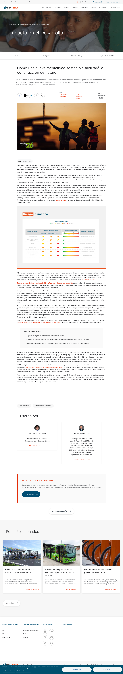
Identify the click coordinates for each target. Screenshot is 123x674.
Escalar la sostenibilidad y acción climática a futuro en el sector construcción (45, 283)
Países (66, 7)
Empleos (25, 637)
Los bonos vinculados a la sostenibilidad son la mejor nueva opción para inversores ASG (57, 339)
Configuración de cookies (24, 671)
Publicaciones (6, 637)
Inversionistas (115, 7)
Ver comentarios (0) (59, 511)
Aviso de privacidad (82, 665)
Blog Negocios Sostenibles (22, 24)
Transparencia (97, 2)
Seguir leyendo (32, 589)
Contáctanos (27, 634)
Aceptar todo (107, 669)
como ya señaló (61, 200)
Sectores (75, 7)
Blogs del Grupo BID (106, 56)
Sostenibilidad (103, 7)
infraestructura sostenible (43, 406)
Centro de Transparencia (30, 630)
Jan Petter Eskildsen (63, 95)
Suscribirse (31, 494)
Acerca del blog (76, 56)
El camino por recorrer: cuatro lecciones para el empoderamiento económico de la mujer (57, 343)
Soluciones (84, 7)
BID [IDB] (24, 664)
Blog (3, 630)
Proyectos (58, 7)
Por (61, 93)
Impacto (93, 7)
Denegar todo (77, 669)
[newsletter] (51, 643)
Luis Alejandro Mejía (79, 96)
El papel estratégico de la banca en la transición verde (44, 336)
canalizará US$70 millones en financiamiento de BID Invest (39, 322)
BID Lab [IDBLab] (29, 664)
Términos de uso (68, 665)
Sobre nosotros (47, 7)
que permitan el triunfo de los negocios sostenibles (43, 367)
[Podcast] (45, 643)
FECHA (100, 93)
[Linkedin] (51, 631)
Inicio (10, 24)
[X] (45, 637)
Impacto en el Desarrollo (41, 24)
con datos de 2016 (88, 280)
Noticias (4, 634)
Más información (37, 446)
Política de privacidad (9, 671)
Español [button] (84, 2)
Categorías (46, 56)
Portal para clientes (113, 2)
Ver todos (12, 603)
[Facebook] (45, 631)
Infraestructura (24, 406)
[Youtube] (51, 637)
